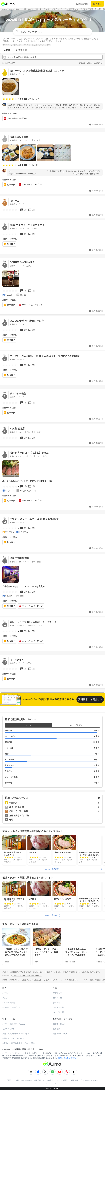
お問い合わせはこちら (67, 1058)
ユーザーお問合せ (62, 1080)
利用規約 (74, 1080)
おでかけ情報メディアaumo (13, 1024)
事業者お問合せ (59, 1024)
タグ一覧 (56, 1003)
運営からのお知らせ (24, 1080)
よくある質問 (48, 1080)
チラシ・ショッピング (11, 1007)
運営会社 (10, 1080)
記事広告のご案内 (60, 1034)
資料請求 (56, 1029)
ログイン (97, 4)
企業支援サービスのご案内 (13, 1038)
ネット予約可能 (76, 725)
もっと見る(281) (52, 869)
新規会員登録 (82, 4)
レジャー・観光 (8, 1003)
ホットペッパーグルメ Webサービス (27, 976)
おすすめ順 (21, 50)
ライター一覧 (58, 1007)
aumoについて (53, 1083)
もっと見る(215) (52, 915)
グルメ (5, 998)
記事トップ (57, 993)
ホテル (5, 993)
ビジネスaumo (8, 1029)
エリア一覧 (57, 998)
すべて (28, 725)
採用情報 (37, 1080)
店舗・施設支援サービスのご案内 (15, 1034)
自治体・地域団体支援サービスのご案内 (18, 1043)
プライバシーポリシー (89, 1080)
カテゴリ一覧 (58, 1012)
